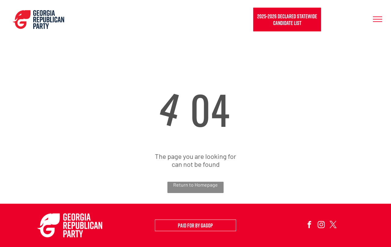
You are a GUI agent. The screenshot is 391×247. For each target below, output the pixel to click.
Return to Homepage (195, 185)
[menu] (378, 19)
